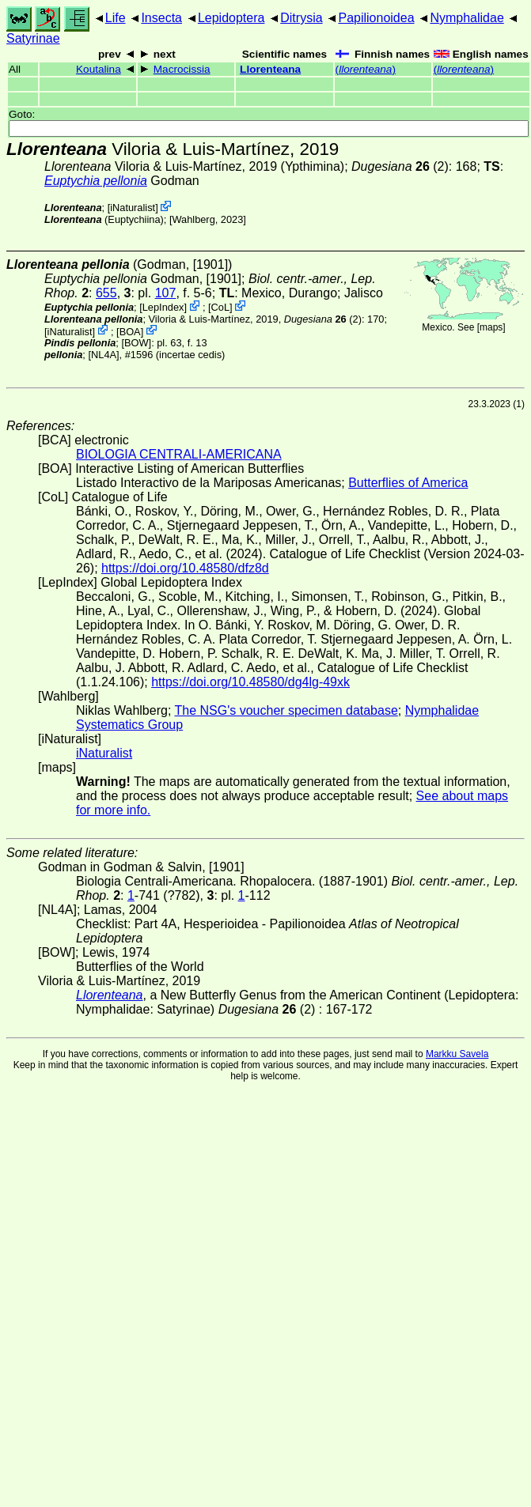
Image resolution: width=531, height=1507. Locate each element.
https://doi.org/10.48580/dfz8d (185, 568)
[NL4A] (103, 355)
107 (165, 293)
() (366, 69)
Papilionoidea (376, 18)
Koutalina (98, 69)
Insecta (161, 18)
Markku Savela (457, 1053)
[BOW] (136, 343)
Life (115, 18)
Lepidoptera (231, 18)
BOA (130, 331)
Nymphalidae (466, 18)
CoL (220, 307)
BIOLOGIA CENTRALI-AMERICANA (179, 454)
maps (491, 327)
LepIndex (163, 307)
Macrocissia (182, 69)
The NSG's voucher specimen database (286, 710)
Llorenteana (270, 69)
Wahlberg (193, 219)
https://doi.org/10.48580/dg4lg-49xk (250, 682)
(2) (400, 166)
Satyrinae (33, 38)
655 (106, 293)
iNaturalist (132, 207)
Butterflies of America (408, 482)
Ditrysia (301, 18)
